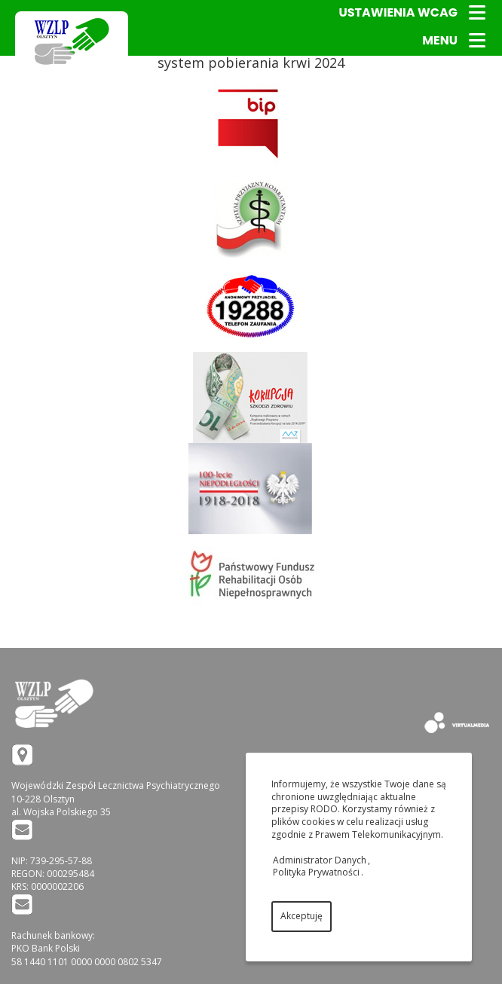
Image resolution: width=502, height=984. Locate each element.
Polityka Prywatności (316, 872)
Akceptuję (301, 915)
